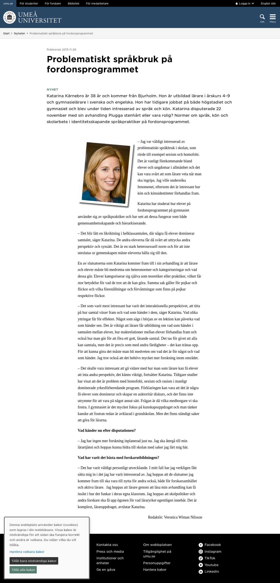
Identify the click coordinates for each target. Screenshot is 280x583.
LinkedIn (209, 571)
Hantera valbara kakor (27, 552)
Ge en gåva (105, 569)
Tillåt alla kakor (23, 570)
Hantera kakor (154, 569)
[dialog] (46, 548)
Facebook (210, 544)
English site (268, 3)
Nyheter (19, 33)
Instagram (210, 551)
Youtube (208, 565)
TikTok (207, 558)
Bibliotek (73, 3)
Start (6, 33)
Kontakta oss (107, 544)
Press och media (110, 551)
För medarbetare (97, 3)
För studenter (29, 3)
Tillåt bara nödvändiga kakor (34, 561)
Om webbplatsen (157, 544)
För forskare (53, 3)
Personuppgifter (156, 563)
